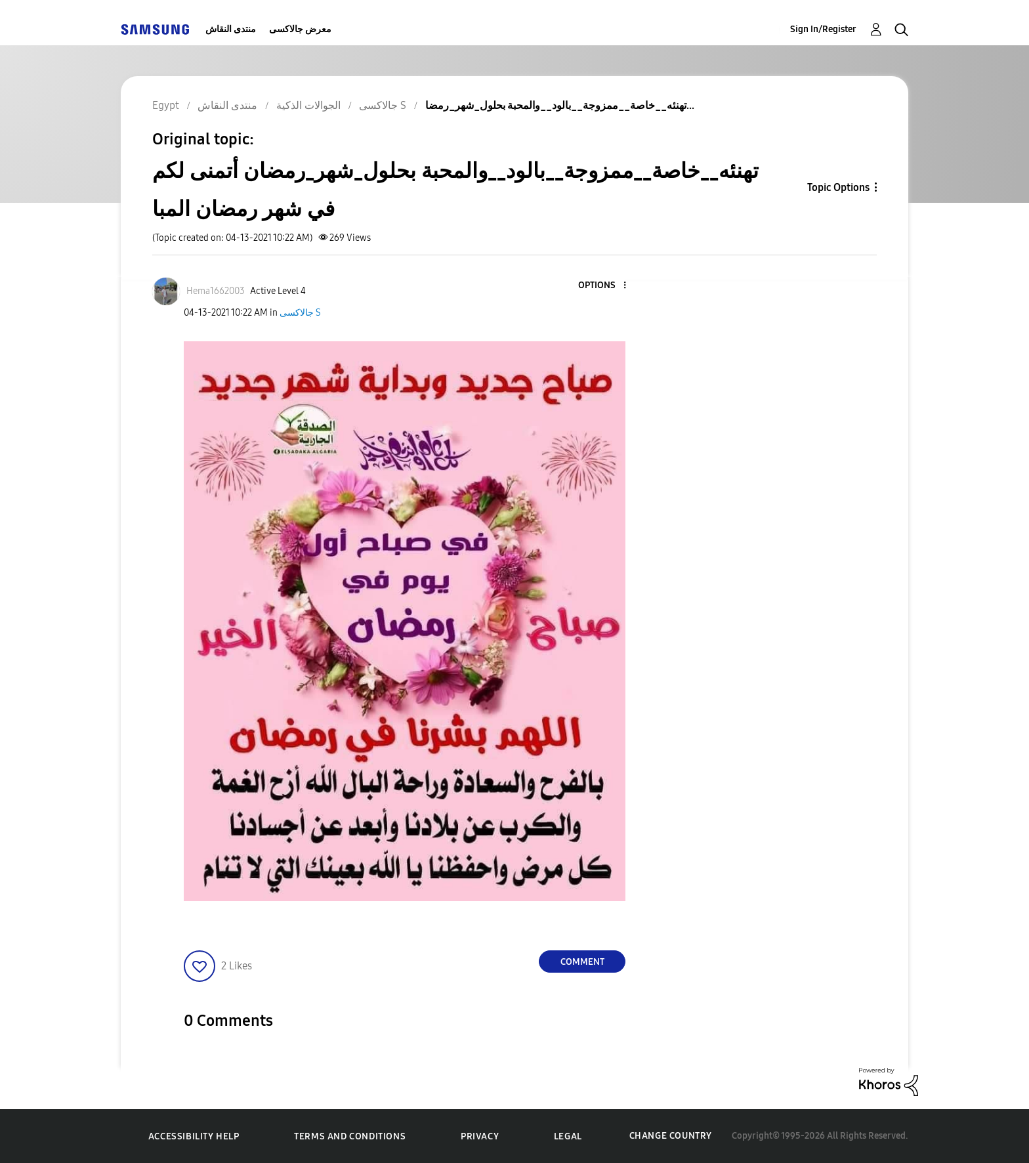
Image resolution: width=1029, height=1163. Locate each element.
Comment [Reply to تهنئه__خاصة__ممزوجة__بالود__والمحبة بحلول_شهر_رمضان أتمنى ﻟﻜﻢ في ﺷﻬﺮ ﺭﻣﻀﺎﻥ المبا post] (582, 961)
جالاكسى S (300, 312)
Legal (568, 1136)
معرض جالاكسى (300, 29)
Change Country (670, 1135)
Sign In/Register (823, 29)
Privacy (480, 1136)
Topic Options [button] (838, 187)
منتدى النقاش (230, 29)
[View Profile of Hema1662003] (215, 291)
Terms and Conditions (350, 1136)
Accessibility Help (194, 1136)
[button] (603, 286)
